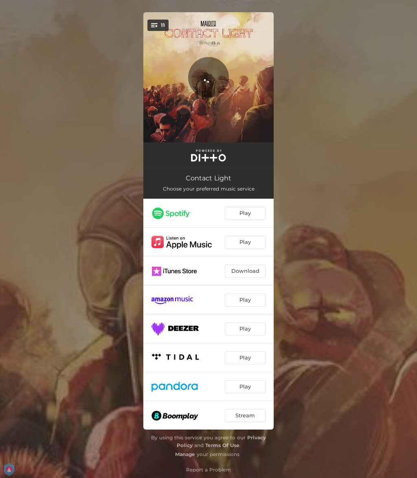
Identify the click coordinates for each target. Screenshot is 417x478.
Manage (185, 454)
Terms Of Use (222, 445)
